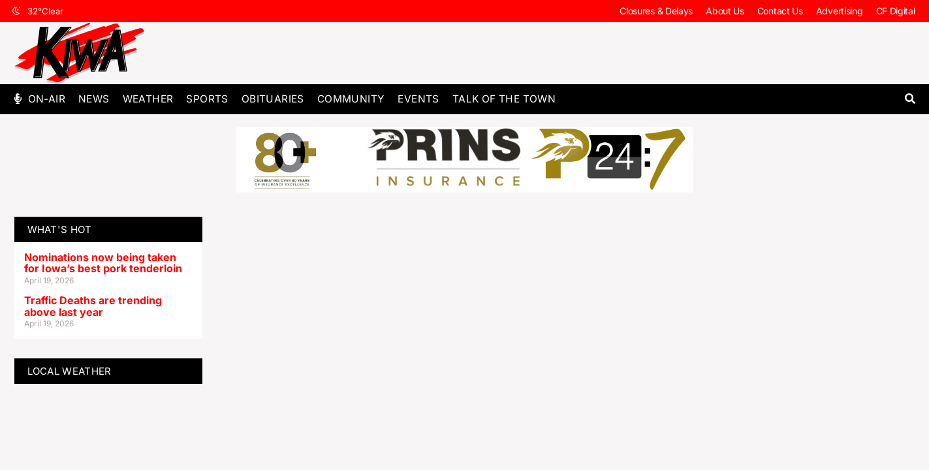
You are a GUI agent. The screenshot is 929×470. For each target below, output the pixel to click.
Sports (207, 99)
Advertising (839, 10)
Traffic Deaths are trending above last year (93, 306)
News (94, 99)
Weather (148, 99)
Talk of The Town (504, 99)
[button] (910, 98)
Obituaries (273, 99)
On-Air (46, 99)
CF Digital (895, 10)
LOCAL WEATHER (69, 371)
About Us (725, 10)
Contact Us (780, 10)
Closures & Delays (656, 10)
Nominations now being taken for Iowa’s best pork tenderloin (103, 263)
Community (351, 99)
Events (418, 99)
